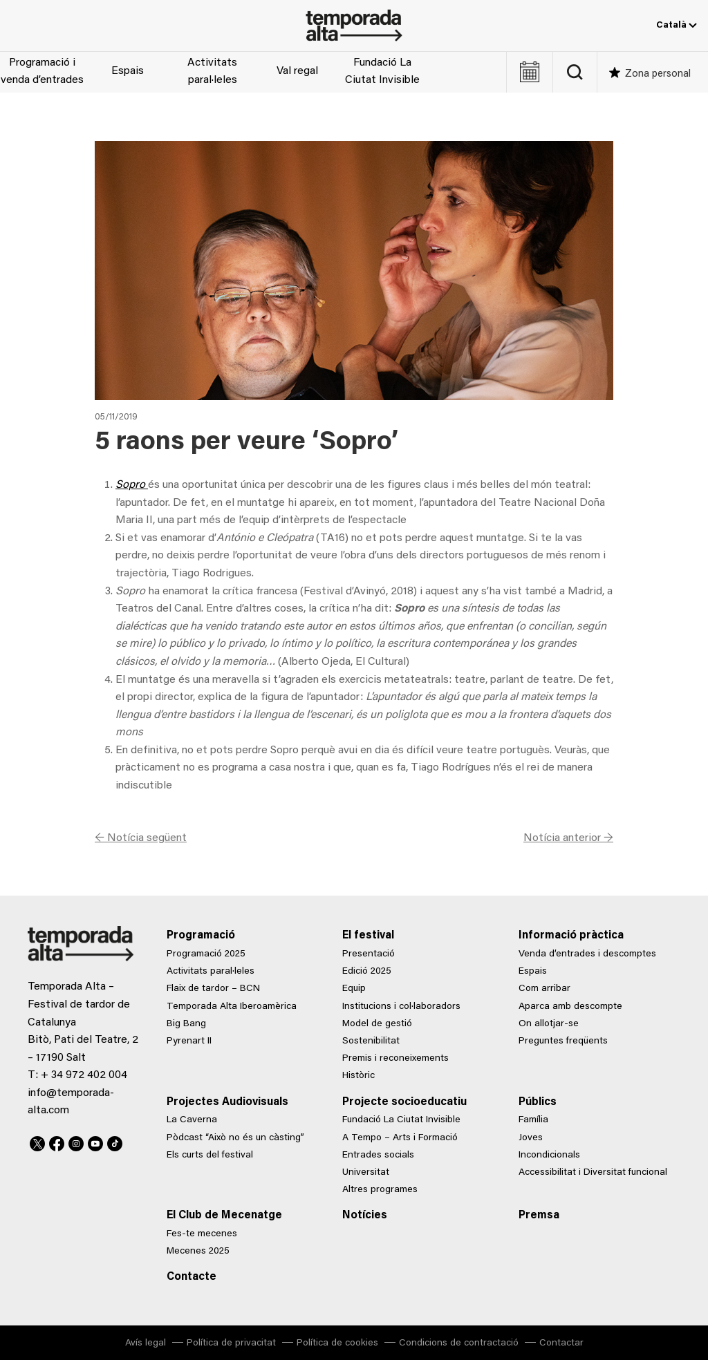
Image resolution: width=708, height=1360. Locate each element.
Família (533, 1120)
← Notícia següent (141, 838)
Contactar (561, 1343)
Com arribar (544, 989)
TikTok (114, 1141)
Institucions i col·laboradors (401, 1007)
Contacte (191, 1277)
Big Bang (186, 1024)
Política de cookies (337, 1343)
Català (676, 25)
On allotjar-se (549, 1024)
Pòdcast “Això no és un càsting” (235, 1138)
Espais (127, 71)
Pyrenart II (189, 1041)
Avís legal (145, 1343)
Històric (358, 1076)
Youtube (95, 1141)
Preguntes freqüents (563, 1041)
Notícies (364, 1215)
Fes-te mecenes (202, 1234)
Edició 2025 (366, 971)
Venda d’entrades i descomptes (587, 954)
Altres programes (380, 1190)
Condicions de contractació (459, 1343)
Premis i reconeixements (395, 1059)
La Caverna (192, 1120)
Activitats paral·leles (212, 71)
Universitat (365, 1173)
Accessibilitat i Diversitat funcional (593, 1173)
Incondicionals (549, 1155)
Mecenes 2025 (198, 1251)
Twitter (37, 1141)
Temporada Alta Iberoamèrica (232, 1007)
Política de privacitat (231, 1343)
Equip (354, 989)
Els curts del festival (210, 1155)
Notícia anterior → (568, 838)
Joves (531, 1138)
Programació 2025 (206, 954)
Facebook (56, 1141)
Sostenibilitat (371, 1041)
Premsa (539, 1215)
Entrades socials (378, 1155)
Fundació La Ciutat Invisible (382, 71)
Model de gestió (377, 1024)
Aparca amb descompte (570, 1007)
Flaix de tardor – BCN (213, 989)
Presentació (368, 954)
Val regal (297, 71)
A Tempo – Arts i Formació (400, 1138)
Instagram (76, 1141)
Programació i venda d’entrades (42, 71)
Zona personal (658, 74)
